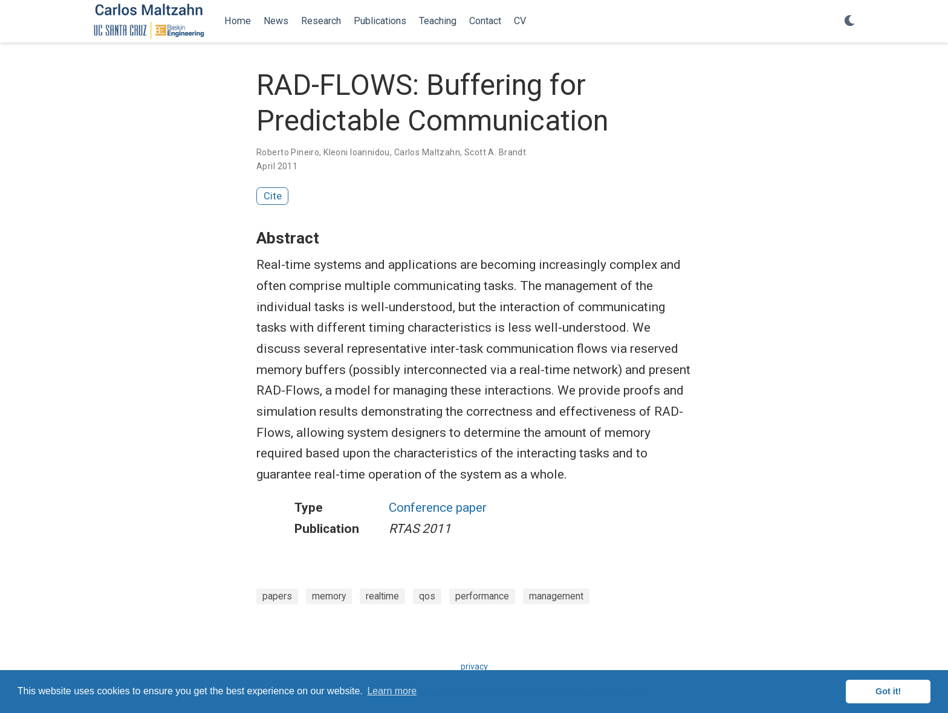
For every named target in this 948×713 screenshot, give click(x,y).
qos (427, 596)
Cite (273, 196)
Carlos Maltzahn (427, 152)
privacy (474, 666)
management (556, 596)
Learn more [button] (392, 691)
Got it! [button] (888, 691)
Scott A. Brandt (495, 152)
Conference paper (438, 507)
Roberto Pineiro (287, 152)
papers (277, 596)
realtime (382, 596)
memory (329, 596)
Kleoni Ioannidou (356, 152)
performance (482, 596)
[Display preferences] (849, 21)
